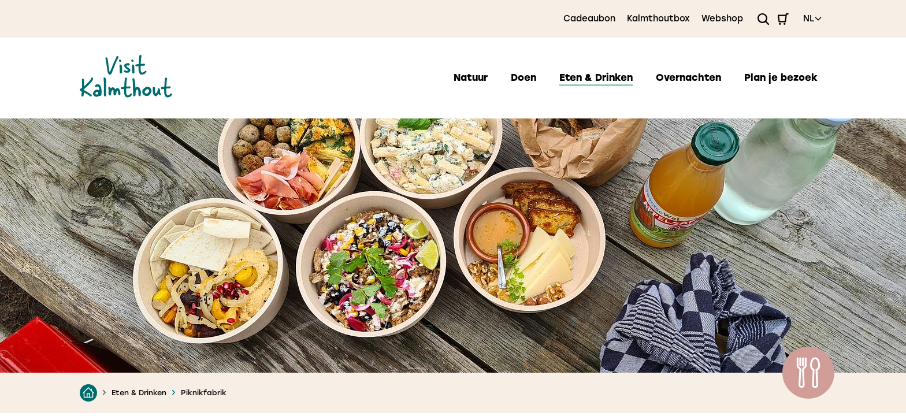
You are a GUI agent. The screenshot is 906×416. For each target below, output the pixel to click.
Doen (523, 77)
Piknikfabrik (203, 392)
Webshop (722, 18)
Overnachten (688, 77)
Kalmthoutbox (658, 18)
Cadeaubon (589, 18)
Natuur (471, 77)
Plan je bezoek (781, 77)
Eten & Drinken (596, 77)
